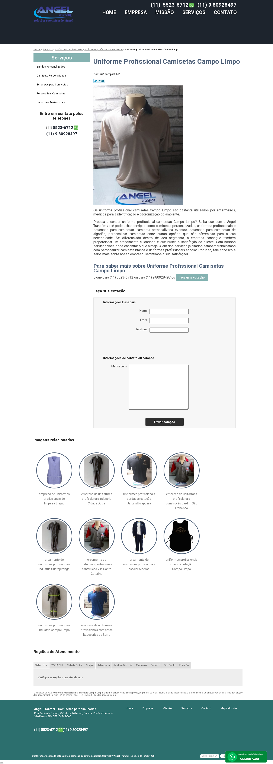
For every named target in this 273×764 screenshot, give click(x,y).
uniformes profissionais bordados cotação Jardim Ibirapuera (139, 498)
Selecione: (41, 665)
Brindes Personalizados (51, 66)
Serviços (193, 12)
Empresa (136, 12)
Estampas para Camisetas (53, 84)
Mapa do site (229, 708)
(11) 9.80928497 (217, 5)
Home (109, 12)
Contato (225, 12)
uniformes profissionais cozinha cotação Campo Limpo (181, 564)
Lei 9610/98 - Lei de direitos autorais (98, 695)
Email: (164, 320)
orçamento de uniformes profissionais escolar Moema (139, 564)
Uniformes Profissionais (51, 102)
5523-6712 (176, 5)
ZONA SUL (57, 665)
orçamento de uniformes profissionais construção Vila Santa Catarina (97, 566)
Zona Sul (184, 665)
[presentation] (130, 345)
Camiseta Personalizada (52, 75)
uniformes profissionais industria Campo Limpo (54, 628)
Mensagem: (150, 387)
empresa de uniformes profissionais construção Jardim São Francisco (181, 501)
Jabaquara (103, 665)
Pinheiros (141, 665)
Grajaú (90, 665)
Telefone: (162, 330)
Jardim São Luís (122, 665)
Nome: (164, 311)
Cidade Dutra (74, 665)
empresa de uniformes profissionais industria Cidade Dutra (96, 498)
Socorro (155, 665)
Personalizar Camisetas (51, 93)
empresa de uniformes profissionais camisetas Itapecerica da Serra (97, 630)
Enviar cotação (164, 422)
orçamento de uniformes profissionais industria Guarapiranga (54, 564)
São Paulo (169, 665)
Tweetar (99, 81)
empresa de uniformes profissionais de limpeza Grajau (54, 498)
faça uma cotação (192, 277)
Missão (164, 12)
